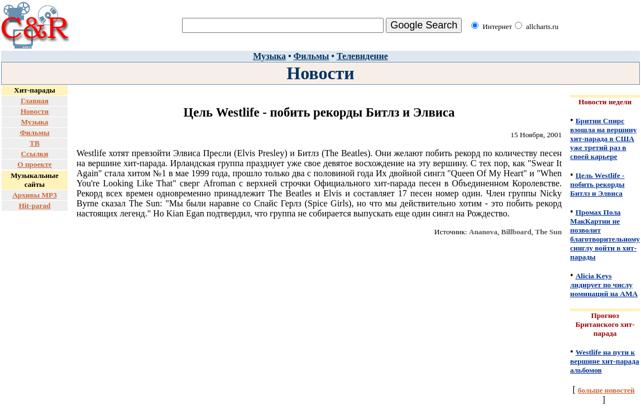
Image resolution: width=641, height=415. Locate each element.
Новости (35, 111)
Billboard (516, 232)
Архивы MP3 (34, 195)
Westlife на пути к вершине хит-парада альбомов (604, 361)
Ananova (483, 232)
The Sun (548, 232)
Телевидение (362, 56)
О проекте (34, 164)
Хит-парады (34, 90)
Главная (35, 100)
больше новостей (606, 390)
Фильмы (311, 56)
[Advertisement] (34, 246)
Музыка (269, 56)
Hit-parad (34, 205)
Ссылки (35, 153)
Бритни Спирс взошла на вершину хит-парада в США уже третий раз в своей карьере (603, 139)
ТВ (35, 143)
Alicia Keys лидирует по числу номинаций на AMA (604, 285)
